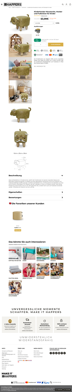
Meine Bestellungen (38, 353)
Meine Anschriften (38, 357)
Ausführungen (38, 26)
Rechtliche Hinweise (23, 355)
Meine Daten (37, 355)
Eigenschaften (15, 192)
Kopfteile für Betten (15, 260)
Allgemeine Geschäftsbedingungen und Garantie (8, 355)
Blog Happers (5, 363)
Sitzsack (53, 260)
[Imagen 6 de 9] (29, 270)
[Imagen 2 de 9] (29, 253)
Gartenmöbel (41, 260)
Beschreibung (15, 175)
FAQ (3, 357)
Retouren (4, 367)
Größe (57, 23)
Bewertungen (44, 15)
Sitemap (4, 369)
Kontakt (19, 353)
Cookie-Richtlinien (10, 389)
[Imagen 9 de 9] (15, 287)
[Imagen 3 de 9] (43, 253)
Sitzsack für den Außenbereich (56, 277)
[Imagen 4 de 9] (57, 253)
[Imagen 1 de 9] (15, 253)
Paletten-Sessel (13, 278)
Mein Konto (36, 351)
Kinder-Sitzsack (27, 278)
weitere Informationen (10, 329)
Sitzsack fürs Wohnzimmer (41, 277)
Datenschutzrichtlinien (23, 357)
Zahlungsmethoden (6, 361)
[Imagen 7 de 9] (43, 269)
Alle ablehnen (66, 389)
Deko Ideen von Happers (8, 365)
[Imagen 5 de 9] (15, 270)
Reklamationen (5, 359)
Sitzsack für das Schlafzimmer (14, 295)
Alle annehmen (56, 389)
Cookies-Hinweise (22, 358)
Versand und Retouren (7, 351)
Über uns (20, 351)
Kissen (24, 260)
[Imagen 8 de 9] (57, 269)
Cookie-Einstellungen (23, 390)
